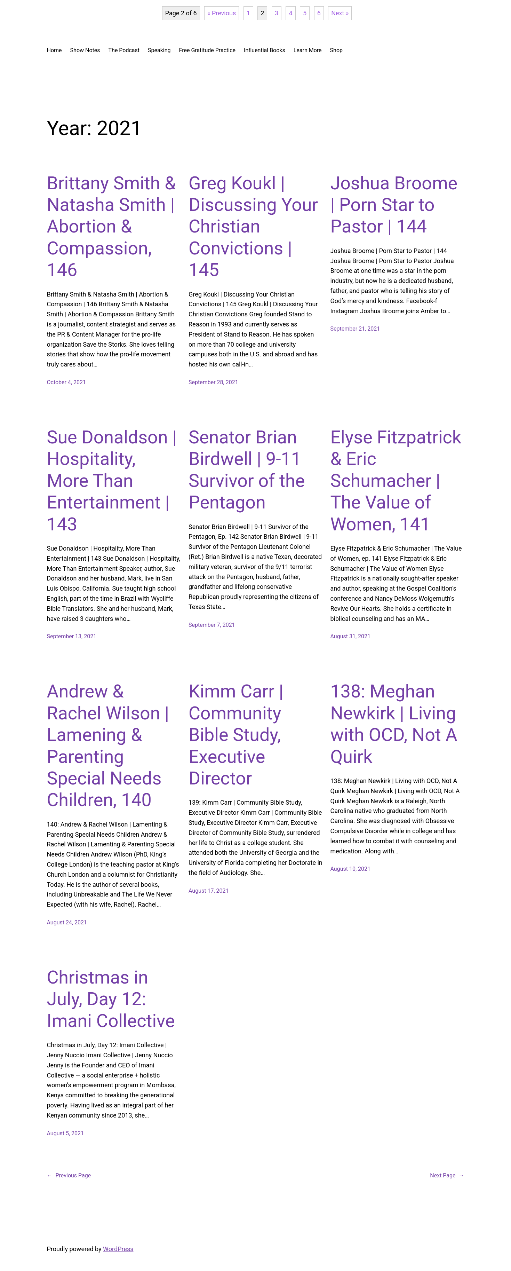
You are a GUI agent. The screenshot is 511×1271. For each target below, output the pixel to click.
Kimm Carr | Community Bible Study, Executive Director (236, 735)
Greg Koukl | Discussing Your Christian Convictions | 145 (253, 227)
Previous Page (69, 1175)
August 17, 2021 (209, 890)
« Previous (221, 13)
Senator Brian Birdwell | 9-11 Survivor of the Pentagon (247, 470)
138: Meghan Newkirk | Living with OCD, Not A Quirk (393, 724)
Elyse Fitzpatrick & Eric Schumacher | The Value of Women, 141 (396, 481)
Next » (340, 13)
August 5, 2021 (65, 1133)
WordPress (118, 1249)
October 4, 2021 (66, 382)
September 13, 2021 (72, 636)
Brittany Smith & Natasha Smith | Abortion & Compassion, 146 (111, 227)
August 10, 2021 (350, 869)
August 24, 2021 (67, 922)
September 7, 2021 (212, 625)
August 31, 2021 (350, 636)
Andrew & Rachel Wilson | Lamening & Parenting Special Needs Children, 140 (108, 746)
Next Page (447, 1175)
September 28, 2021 (213, 382)
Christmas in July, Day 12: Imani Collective (111, 999)
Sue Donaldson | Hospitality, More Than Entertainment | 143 (112, 481)
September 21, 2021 (355, 328)
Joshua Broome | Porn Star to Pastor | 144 (394, 205)
